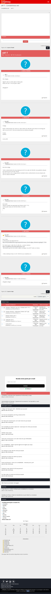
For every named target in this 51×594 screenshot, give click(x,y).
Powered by (25, 388)
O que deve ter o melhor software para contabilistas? (14, 489)
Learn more (32, 591)
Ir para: (35, 296)
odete (42, 309)
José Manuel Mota (14, 308)
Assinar (25, 385)
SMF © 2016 (8, 584)
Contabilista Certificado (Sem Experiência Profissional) (14, 395)
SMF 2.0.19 (3, 584)
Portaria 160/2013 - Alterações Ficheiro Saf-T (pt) (17, 311)
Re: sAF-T (7, 121)
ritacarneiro (26, 159)
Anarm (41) (6, 552)
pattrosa (20, 456)
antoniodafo (34, 426)
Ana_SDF (32, 462)
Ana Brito (13, 317)
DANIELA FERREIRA (26, 71)
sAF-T (6, 74)
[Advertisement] (25, 24)
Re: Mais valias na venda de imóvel (10, 474)
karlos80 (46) (6, 542)
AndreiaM (29, 420)
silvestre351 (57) (7, 550)
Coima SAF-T (9, 324)
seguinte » (47, 45)
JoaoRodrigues (26, 196)
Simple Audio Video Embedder (7, 586)
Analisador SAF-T (10, 319)
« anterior (43, 45)
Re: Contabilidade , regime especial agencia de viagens (15, 444)
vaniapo (10, 432)
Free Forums (8, 585)
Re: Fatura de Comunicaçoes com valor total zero (13, 420)
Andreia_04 (26, 117)
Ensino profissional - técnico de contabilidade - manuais (15, 462)
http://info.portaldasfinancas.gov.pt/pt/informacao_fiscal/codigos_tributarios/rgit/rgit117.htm (24, 242)
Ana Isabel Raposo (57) (8, 545)
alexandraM (24, 408)
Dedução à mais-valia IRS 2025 (9, 468)
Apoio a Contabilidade (17, 325)
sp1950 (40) (6, 541)
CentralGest (31, 489)
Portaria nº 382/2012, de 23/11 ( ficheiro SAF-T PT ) (18, 307)
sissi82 (12, 325)
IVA (15, 317)
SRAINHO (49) (7, 540)
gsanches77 (20, 468)
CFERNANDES (28, 438)
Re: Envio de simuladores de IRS (9, 415)
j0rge (42, 325)
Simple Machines (15, 584)
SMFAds (2, 585)
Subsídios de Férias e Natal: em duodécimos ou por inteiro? (16, 495)
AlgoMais (13, 321)
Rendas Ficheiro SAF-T (11, 315)
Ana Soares (43, 313)
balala (30, 395)
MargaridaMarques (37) (8, 549)
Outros (20, 313)
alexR (38, 401)
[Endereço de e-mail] (25, 382)
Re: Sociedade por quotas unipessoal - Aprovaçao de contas (16, 426)
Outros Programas (18, 321)
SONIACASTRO (22, 414)
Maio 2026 (25, 524)
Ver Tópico (25, 521)
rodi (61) (5, 546)
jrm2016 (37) (6, 548)
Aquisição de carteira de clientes (9, 456)
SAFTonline (26, 231)
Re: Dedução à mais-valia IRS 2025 (10, 450)
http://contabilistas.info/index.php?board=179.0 (14, 246)
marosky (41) (6, 544)
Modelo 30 (4, 432)
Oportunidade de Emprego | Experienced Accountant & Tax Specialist (18, 401)
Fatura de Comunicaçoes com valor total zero (13, 438)
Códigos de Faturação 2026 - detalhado (11, 409)
